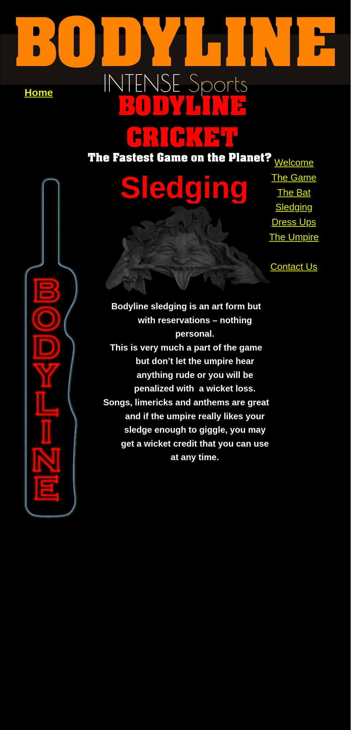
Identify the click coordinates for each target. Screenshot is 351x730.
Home (38, 92)
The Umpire (294, 237)
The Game (294, 177)
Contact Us (293, 266)
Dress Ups (294, 222)
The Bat (293, 192)
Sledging (293, 207)
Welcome (294, 162)
